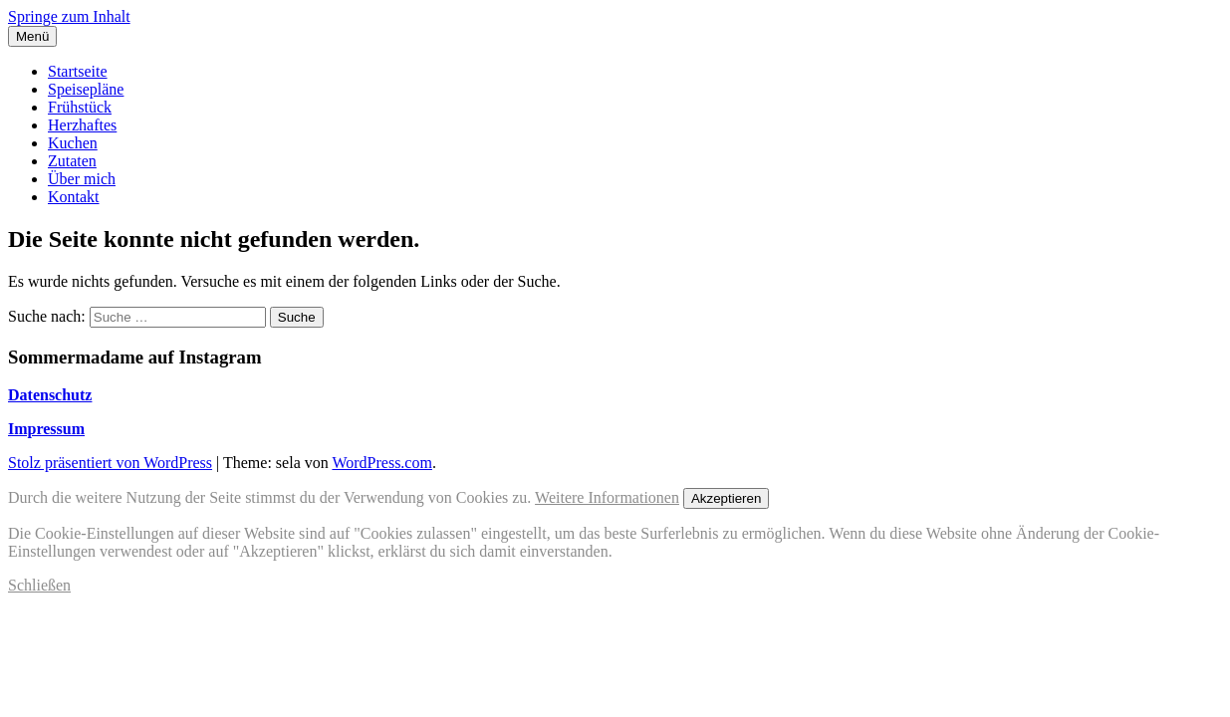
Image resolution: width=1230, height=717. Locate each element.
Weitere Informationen (607, 497)
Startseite (78, 71)
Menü (32, 36)
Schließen (39, 585)
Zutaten (72, 160)
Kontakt (74, 196)
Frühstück (80, 107)
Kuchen (73, 142)
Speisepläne (85, 89)
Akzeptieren (726, 498)
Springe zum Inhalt (69, 16)
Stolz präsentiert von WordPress (110, 462)
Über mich (82, 178)
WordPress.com (381, 462)
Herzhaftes (82, 125)
